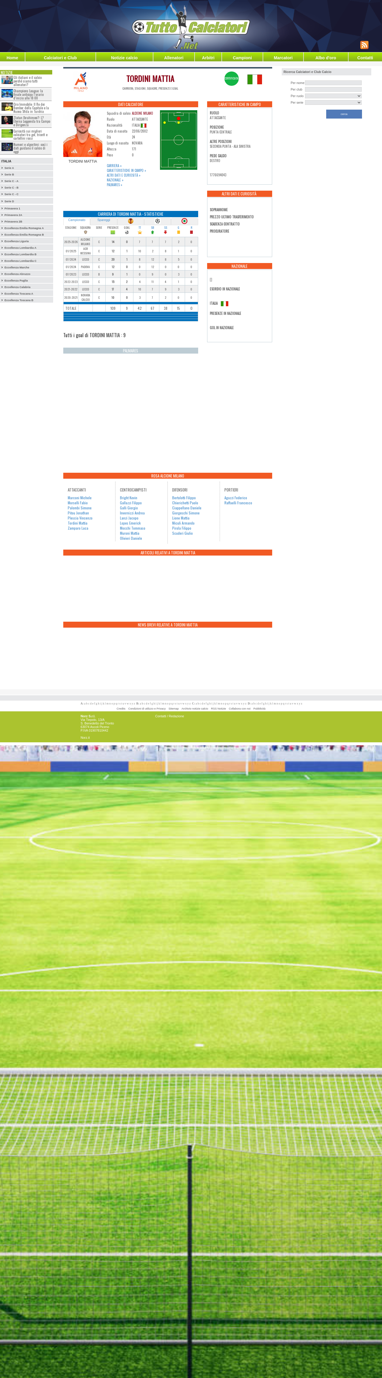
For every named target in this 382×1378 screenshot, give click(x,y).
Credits (121, 708)
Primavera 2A (13, 215)
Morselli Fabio (78, 502)
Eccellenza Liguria (16, 241)
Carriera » (114, 165)
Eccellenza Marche (16, 267)
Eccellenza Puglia (16, 280)
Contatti (365, 57)
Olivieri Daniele (131, 538)
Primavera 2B (13, 221)
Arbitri (208, 57)
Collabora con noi (240, 708)
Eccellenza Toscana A (18, 293)
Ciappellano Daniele (186, 507)
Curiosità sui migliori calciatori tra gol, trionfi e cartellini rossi (30, 134)
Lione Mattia (181, 517)
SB (152, 227)
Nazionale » (115, 180)
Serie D (9, 201)
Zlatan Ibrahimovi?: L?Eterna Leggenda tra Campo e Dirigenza (31, 121)
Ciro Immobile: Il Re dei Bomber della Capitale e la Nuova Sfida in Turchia (31, 107)
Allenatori (174, 57)
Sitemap (174, 708)
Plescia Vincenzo (80, 517)
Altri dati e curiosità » (124, 175)
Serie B (9, 174)
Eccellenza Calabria (17, 287)
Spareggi (103, 220)
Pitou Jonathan (78, 512)
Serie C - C (11, 194)
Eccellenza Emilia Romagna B (24, 234)
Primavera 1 (12, 208)
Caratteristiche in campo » (126, 170)
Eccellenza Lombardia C (20, 260)
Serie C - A (11, 181)
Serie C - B (11, 187)
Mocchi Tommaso (132, 528)
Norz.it (85, 737)
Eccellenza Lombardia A (20, 247)
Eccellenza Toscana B (18, 300)
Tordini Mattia (77, 522)
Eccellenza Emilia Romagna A (24, 228)
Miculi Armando (183, 522)
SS (165, 227)
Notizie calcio (124, 57)
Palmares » (114, 184)
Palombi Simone (80, 507)
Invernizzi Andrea (132, 512)
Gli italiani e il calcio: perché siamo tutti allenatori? (27, 81)
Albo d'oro (325, 57)
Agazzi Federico (235, 497)
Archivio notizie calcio (194, 708)
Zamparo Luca (78, 528)
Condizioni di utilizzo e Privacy (147, 708)
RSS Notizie (218, 708)
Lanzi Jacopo (129, 517)
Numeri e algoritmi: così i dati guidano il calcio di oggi (30, 148)
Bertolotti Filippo (184, 497)
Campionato (76, 220)
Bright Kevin (128, 497)
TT (139, 227)
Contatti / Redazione (169, 716)
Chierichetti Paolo (185, 502)
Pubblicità (259, 708)
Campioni (242, 57)
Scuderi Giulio (182, 533)
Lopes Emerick (130, 522)
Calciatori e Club (60, 57)
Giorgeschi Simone (186, 512)
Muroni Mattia (129, 533)
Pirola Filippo (181, 528)
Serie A (9, 168)
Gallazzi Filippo (131, 502)
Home (12, 57)
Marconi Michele (80, 497)
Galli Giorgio (129, 507)
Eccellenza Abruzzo (17, 274)
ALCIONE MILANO (142, 113)
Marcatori (283, 57)
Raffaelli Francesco (238, 502)
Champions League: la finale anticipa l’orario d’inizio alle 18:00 (28, 94)
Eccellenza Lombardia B (20, 254)
